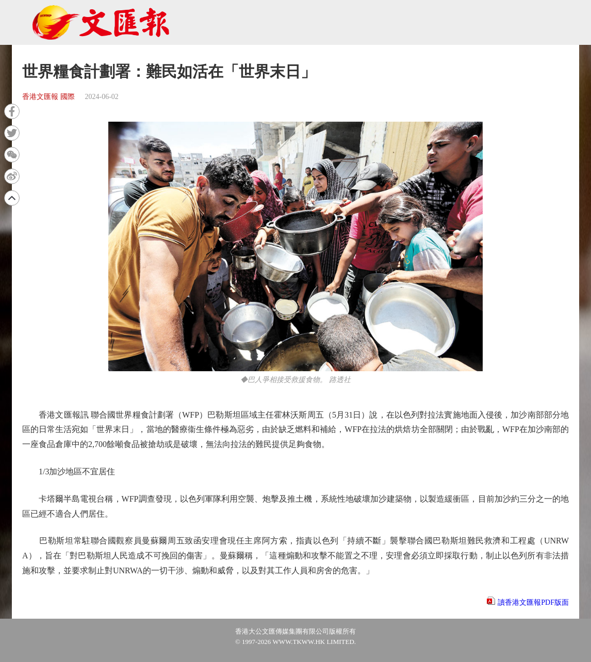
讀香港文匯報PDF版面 (533, 602)
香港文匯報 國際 (48, 97)
